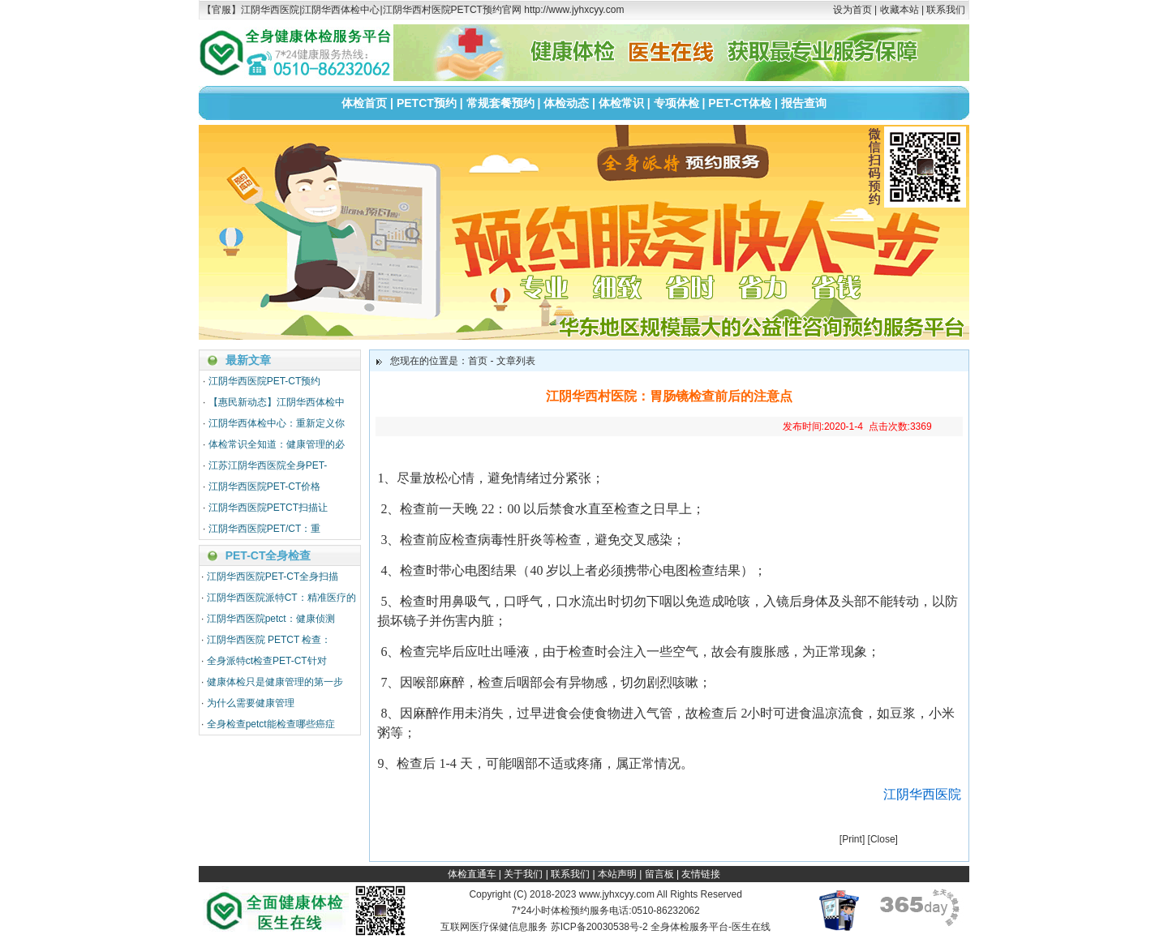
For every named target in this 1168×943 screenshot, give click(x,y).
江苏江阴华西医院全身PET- (268, 465)
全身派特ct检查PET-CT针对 (267, 661)
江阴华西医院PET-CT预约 (264, 381)
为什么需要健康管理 (250, 703)
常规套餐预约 (500, 102)
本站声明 (617, 874)
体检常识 (621, 102)
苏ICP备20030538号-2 (599, 926)
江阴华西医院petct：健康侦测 (271, 618)
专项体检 (676, 102)
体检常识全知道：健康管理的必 (276, 444)
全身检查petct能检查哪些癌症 (271, 724)
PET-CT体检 (739, 102)
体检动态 (566, 102)
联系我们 (945, 9)
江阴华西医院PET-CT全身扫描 (273, 576)
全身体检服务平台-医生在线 (711, 926)
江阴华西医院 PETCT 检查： (269, 639)
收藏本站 (899, 9)
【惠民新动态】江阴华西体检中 (276, 402)
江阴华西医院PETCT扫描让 (268, 507)
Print (852, 839)
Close (882, 839)
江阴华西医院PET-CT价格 (264, 486)
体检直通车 (472, 874)
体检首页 (364, 102)
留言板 (659, 874)
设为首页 (852, 9)
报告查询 (804, 102)
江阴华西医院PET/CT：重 (264, 528)
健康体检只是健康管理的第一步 (275, 682)
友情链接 (700, 874)
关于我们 (523, 874)
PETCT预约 (427, 102)
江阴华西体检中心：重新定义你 (276, 423)
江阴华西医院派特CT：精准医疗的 (281, 597)
